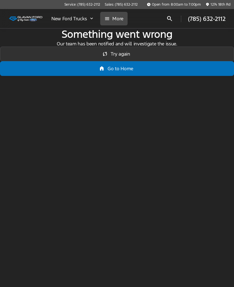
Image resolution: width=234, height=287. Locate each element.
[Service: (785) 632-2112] (82, 4)
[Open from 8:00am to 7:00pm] (174, 4)
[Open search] (169, 18)
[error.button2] (117, 68)
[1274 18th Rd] (218, 4)
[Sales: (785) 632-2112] (121, 4)
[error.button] (117, 54)
